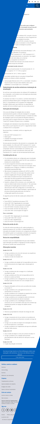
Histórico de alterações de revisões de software (12, 15)
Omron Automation (6, 13)
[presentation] (2, 5)
